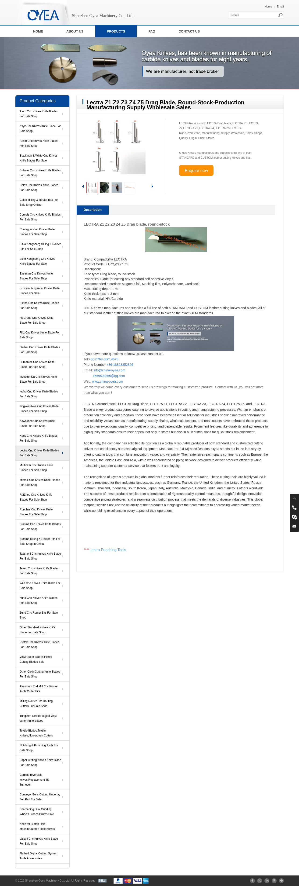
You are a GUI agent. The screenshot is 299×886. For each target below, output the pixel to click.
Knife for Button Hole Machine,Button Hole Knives (37, 826)
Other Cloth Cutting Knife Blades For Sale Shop (40, 674)
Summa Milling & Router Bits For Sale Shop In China (40, 541)
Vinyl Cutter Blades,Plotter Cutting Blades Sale (36, 659)
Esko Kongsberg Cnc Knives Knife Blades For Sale (37, 261)
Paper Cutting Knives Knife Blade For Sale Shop (40, 762)
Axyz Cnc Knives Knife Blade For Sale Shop (40, 128)
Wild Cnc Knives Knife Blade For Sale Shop (40, 586)
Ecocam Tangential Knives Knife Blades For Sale (40, 291)
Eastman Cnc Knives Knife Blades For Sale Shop (36, 276)
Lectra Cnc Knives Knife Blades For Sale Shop (39, 453)
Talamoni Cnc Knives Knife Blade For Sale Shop (40, 556)
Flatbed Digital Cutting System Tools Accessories (38, 856)
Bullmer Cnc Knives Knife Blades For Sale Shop (40, 173)
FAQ (152, 31)
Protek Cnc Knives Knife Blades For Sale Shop (39, 645)
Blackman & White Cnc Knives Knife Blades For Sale (38, 158)
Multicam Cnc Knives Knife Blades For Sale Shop (36, 468)
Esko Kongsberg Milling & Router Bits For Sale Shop (40, 246)
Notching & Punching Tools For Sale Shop (39, 748)
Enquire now (196, 170)
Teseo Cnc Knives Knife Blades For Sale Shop (39, 571)
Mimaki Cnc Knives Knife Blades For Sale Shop (40, 482)
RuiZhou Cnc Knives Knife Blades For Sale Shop (36, 497)
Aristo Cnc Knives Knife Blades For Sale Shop (39, 143)
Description (93, 210)
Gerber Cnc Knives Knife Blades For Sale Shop (40, 350)
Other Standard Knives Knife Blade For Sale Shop (37, 630)
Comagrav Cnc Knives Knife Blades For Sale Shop (37, 232)
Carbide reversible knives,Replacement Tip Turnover (34, 779)
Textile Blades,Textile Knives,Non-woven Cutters (36, 733)
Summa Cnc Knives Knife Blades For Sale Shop (40, 527)
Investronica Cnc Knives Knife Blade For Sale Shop (38, 379)
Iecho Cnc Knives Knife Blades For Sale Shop (39, 394)
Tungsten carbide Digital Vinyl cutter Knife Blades (38, 718)
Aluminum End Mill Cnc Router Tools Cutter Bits (39, 689)
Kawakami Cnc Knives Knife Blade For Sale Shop (37, 423)
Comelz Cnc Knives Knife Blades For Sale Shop (40, 217)
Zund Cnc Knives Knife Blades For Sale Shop (38, 600)
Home (268, 6)
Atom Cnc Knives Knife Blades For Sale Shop (39, 114)
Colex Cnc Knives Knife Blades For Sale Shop (39, 187)
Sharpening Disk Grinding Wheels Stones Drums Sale (37, 812)
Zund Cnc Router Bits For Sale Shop (39, 615)
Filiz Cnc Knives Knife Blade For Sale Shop (40, 335)
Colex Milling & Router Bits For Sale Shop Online (39, 202)
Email (280, 6)
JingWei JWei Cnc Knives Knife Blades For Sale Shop (39, 409)
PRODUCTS (116, 31)
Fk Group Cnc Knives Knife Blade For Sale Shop (36, 320)
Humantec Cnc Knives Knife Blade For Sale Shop (37, 364)
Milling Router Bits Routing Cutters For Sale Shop (36, 703)
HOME (38, 31)
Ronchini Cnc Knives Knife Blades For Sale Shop (36, 512)
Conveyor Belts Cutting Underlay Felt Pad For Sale (40, 797)
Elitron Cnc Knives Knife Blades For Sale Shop (39, 305)
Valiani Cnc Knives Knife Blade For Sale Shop (39, 841)
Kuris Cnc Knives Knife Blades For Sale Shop (38, 438)
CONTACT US (189, 31)
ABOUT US (74, 31)
